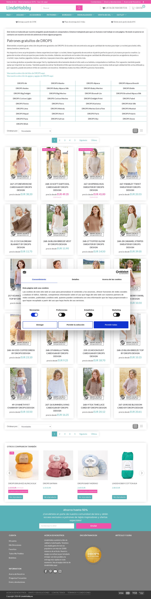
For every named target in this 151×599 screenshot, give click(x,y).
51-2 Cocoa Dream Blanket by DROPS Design (20, 244)
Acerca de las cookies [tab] (112, 279)
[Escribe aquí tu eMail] (56, 526)
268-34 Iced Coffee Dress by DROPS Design (21, 352)
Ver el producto (15, 497)
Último (94, 140)
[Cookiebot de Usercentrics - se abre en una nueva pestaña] (117, 272)
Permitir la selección (75, 325)
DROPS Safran (50, 483)
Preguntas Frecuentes (17, 578)
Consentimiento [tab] (39, 279)
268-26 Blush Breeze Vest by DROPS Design (57, 242)
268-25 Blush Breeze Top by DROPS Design (130, 352)
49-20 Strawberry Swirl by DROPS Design (130, 297)
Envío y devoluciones (112, 2)
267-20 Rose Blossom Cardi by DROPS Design (130, 406)
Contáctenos (96, 2)
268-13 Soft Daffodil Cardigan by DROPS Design (57, 187)
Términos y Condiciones (79, 593)
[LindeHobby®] (18, 7)
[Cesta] (138, 7)
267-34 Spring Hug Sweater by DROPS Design (93, 187)
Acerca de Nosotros (132, 2)
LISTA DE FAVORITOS (115, 8)
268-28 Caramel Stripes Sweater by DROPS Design (130, 244)
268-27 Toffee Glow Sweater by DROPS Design (94, 244)
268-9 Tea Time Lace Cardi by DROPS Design (94, 406)
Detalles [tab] (75, 279)
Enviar (94, 525)
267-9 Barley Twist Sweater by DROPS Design (130, 187)
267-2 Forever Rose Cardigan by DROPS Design (21, 187)
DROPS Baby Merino (88, 483)
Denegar (40, 325)
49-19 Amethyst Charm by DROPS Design (20, 406)
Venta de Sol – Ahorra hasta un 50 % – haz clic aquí (26, 2)
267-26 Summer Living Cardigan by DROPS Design (57, 407)
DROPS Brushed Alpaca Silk (22, 483)
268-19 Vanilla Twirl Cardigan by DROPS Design (57, 353)
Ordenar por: (12, 131)
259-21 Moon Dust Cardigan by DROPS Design (94, 353)
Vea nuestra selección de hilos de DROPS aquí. (26, 73)
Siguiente (83, 140)
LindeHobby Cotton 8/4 (124, 483)
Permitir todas (111, 325)
